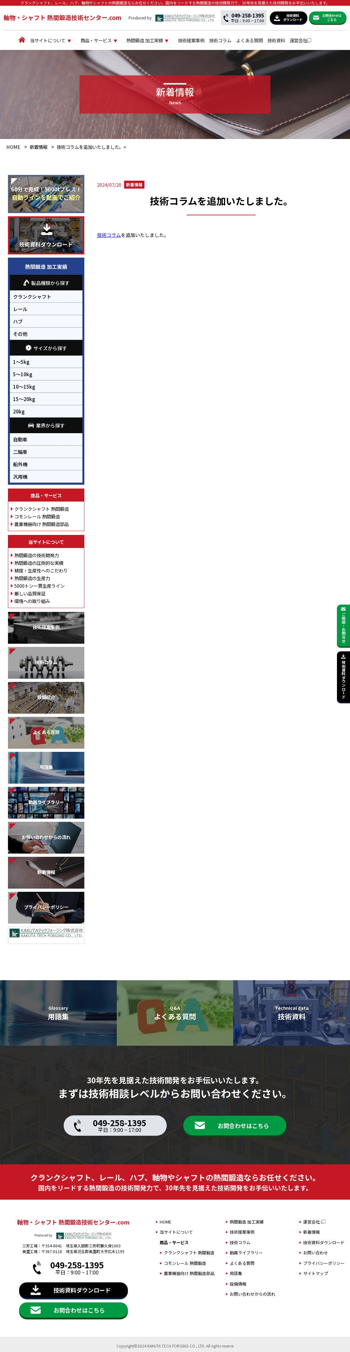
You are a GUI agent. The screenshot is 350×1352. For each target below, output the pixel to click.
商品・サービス (97, 40)
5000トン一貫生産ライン (39, 586)
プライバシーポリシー (324, 1264)
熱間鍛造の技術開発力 (36, 555)
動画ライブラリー (246, 1254)
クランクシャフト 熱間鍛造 (41, 509)
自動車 (20, 439)
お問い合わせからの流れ (252, 1295)
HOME (13, 147)
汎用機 (20, 477)
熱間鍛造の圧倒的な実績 (38, 563)
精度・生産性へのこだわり (41, 571)
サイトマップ (315, 1274)
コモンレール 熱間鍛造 (37, 517)
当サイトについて (43, 40)
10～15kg (24, 387)
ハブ (18, 322)
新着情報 (38, 147)
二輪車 (20, 452)
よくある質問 (272, 40)
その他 (20, 334)
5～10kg (22, 374)
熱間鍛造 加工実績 (152, 40)
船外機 (20, 464)
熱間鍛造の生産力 (32, 578)
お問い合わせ (315, 1254)
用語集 (236, 1274)
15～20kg (24, 399)
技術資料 (304, 40)
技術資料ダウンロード (324, 1243)
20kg (18, 411)
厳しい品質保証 (30, 594)
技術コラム (238, 40)
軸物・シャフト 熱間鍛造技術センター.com (63, 17)
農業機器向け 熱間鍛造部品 (41, 524)
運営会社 (331, 40)
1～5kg (21, 362)
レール (20, 309)
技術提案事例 (204, 40)
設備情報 (238, 1285)
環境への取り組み (32, 601)
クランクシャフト (32, 297)
